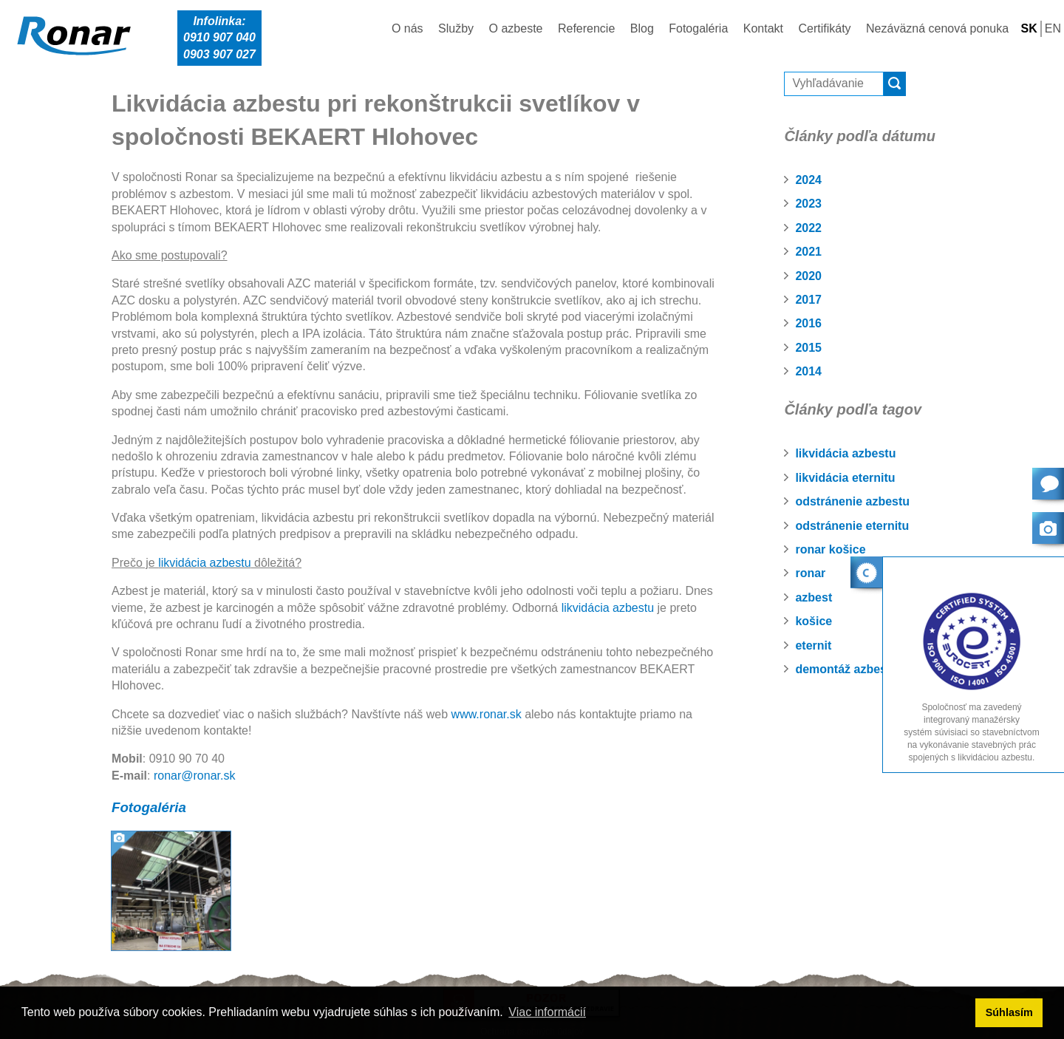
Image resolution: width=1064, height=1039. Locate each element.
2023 (808, 203)
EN (1053, 28)
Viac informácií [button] (547, 1012)
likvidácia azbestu (845, 453)
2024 (808, 180)
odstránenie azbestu (852, 501)
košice (813, 621)
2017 (808, 299)
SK (1029, 28)
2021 (808, 251)
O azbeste (516, 28)
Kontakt (763, 28)
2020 (808, 276)
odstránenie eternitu (852, 526)
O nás (407, 28)
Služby (456, 28)
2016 (808, 323)
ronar (810, 573)
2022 (808, 228)
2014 (808, 371)
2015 (808, 347)
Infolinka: (219, 39)
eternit (813, 645)
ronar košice (830, 549)
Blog (642, 28)
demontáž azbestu (846, 669)
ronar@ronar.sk (195, 775)
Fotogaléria (698, 28)
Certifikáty (824, 28)
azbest (813, 597)
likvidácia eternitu (845, 477)
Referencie (586, 28)
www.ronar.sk (486, 714)
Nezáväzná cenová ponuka (937, 28)
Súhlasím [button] (1009, 1012)
